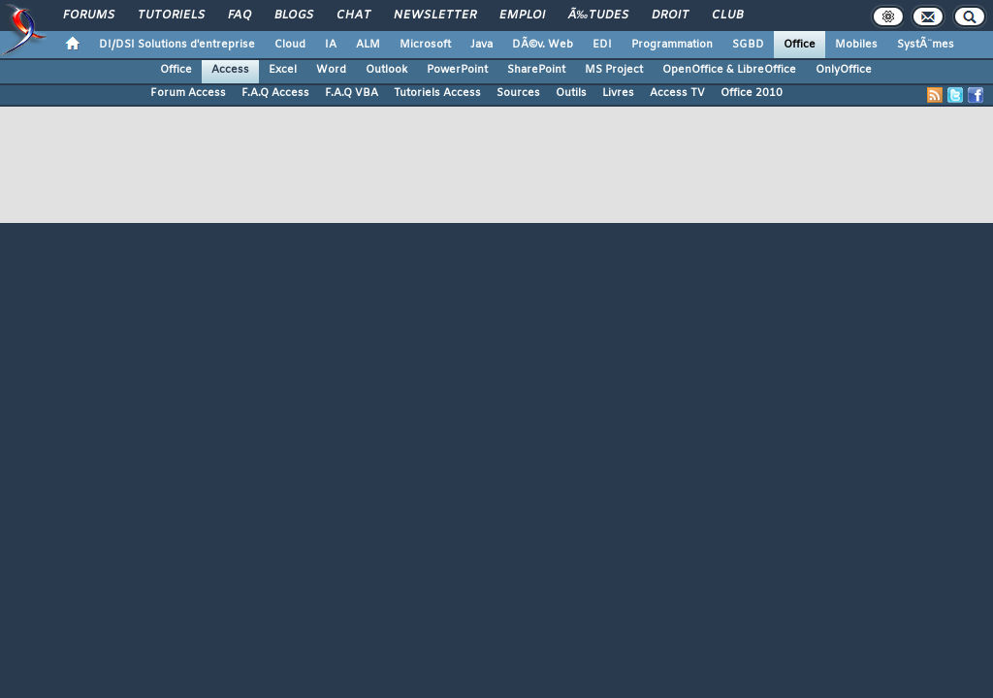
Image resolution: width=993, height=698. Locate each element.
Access (230, 70)
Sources (518, 93)
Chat (353, 15)
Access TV (677, 93)
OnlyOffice (844, 70)
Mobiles (856, 44)
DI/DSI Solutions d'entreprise (177, 44)
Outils (571, 93)
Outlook (386, 70)
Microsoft (425, 44)
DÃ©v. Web (542, 44)
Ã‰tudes (598, 15)
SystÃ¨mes (925, 44)
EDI (602, 44)
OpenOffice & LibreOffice (729, 70)
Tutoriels (171, 15)
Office (800, 44)
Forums (88, 15)
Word (331, 70)
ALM (368, 44)
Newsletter (435, 15)
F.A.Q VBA (351, 93)
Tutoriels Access (437, 93)
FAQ (239, 15)
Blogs (293, 15)
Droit (670, 15)
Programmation (672, 44)
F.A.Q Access (275, 93)
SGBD (748, 44)
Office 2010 (752, 93)
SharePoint (536, 70)
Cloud (289, 44)
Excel (283, 70)
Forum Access (188, 93)
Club (727, 15)
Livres (618, 93)
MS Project (614, 70)
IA (330, 44)
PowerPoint (457, 70)
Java (481, 44)
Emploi (522, 15)
